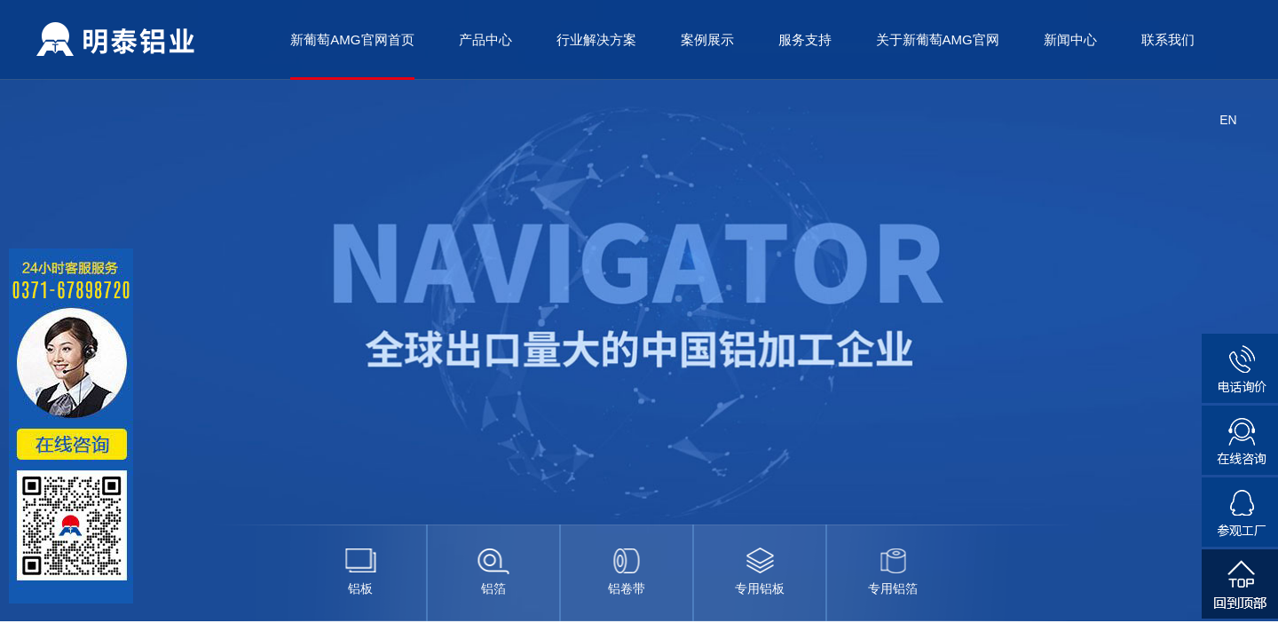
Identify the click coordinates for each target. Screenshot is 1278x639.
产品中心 (485, 39)
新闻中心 (1070, 39)
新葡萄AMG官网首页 (352, 39)
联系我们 (1168, 39)
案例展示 (707, 39)
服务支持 (805, 39)
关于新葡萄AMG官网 (937, 39)
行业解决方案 (596, 39)
